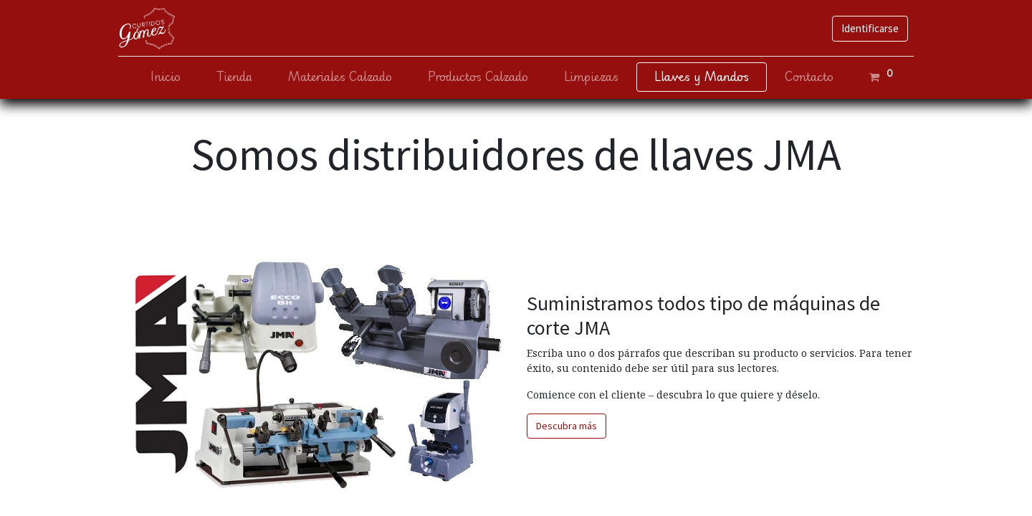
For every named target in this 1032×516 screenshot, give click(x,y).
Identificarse (870, 28)
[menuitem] (166, 77)
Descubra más (566, 425)
